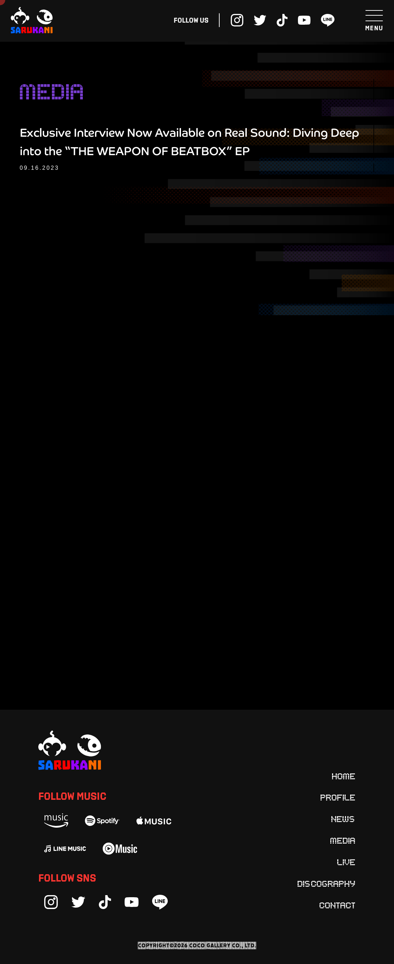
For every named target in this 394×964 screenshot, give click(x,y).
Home (344, 775)
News (343, 818)
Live (346, 861)
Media (343, 840)
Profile (338, 797)
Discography (327, 883)
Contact (338, 904)
